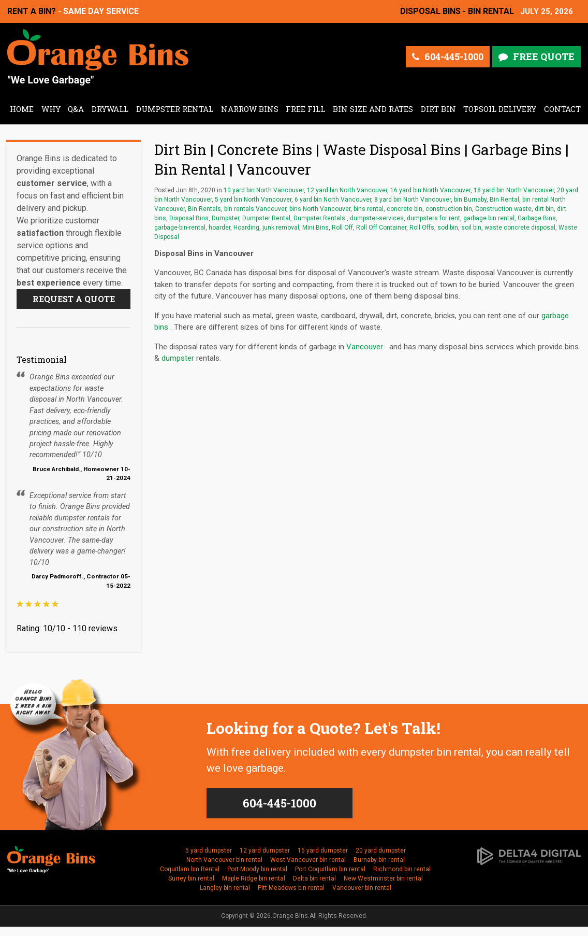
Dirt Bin (438, 109)
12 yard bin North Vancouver (347, 190)
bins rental (369, 208)
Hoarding (246, 227)
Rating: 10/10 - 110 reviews (67, 628)
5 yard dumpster (208, 850)
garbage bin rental (488, 218)
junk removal (280, 227)
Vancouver (365, 346)
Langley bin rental (225, 887)
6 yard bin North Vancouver (333, 199)
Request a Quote (74, 298)
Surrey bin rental (191, 878)
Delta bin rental (314, 878)
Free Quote (544, 56)
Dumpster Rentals (320, 218)
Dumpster (225, 218)
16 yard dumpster (323, 850)
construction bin (448, 208)
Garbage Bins (537, 218)
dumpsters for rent (433, 218)
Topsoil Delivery (499, 109)
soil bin (471, 227)
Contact (562, 109)
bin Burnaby (470, 199)
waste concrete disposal (519, 227)
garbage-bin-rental (179, 227)
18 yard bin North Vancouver (514, 190)
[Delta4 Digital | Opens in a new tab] (529, 854)
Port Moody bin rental (257, 869)
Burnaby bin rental (379, 859)
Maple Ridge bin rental (253, 878)
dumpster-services (377, 218)
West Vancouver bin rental (308, 859)
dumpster (177, 358)
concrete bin (404, 208)
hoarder (219, 227)
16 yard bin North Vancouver (430, 190)
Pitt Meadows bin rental (291, 887)
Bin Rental (504, 199)
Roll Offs (421, 227)
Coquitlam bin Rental (189, 869)
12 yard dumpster (265, 850)
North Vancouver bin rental (224, 859)
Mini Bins (315, 227)
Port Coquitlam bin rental (330, 869)
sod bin (447, 227)
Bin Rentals (204, 208)
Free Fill (305, 109)
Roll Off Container (381, 227)
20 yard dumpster (381, 850)
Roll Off (342, 227)
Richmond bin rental (402, 869)
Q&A (76, 109)
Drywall (110, 109)
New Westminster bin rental (383, 878)
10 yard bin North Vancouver (264, 190)
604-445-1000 (453, 56)
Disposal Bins (189, 218)
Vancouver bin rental (361, 887)
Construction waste (503, 208)
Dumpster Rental (174, 109)
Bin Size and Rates (373, 109)
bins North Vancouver (319, 208)
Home (22, 109)
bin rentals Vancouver (255, 208)
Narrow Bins (249, 109)
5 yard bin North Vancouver (253, 199)
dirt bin (544, 208)
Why (51, 109)
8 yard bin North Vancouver (412, 199)
